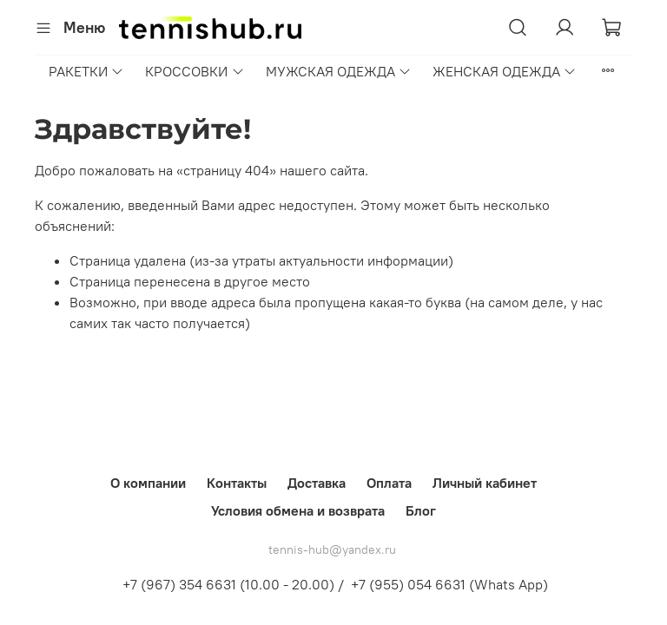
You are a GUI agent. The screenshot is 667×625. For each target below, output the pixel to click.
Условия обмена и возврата (298, 510)
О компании (148, 482)
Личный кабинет (485, 482)
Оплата (389, 482)
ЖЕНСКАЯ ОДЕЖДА (505, 71)
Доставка (316, 482)
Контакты (237, 482)
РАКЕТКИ (86, 71)
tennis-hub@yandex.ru (332, 549)
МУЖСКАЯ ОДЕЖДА (339, 71)
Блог (421, 510)
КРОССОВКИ (194, 71)
